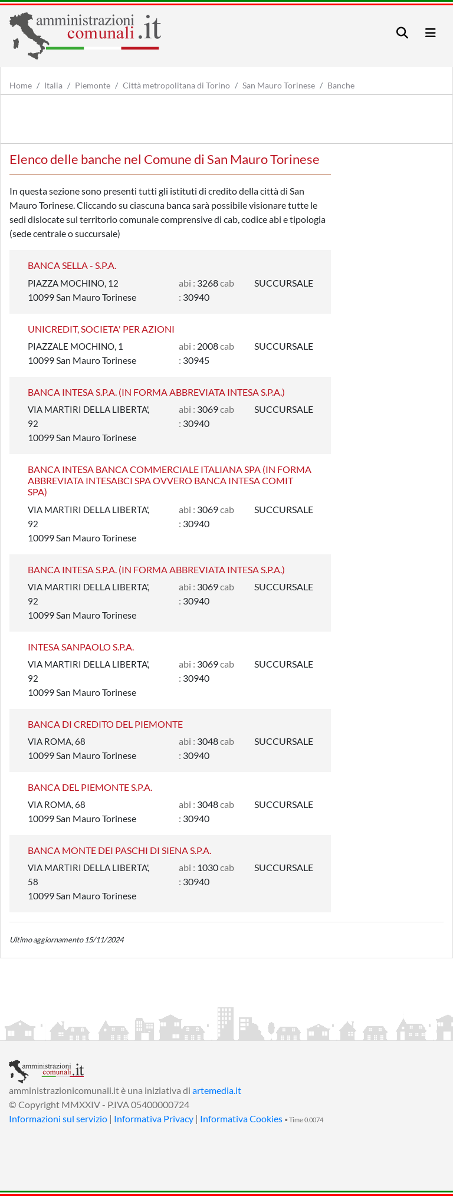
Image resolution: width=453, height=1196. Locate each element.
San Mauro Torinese (278, 85)
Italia (53, 85)
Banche (340, 85)
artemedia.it (216, 1090)
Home (20, 85)
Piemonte (92, 85)
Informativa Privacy (153, 1118)
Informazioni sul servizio (58, 1118)
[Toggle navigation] (402, 33)
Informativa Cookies (241, 1118)
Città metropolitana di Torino (176, 85)
